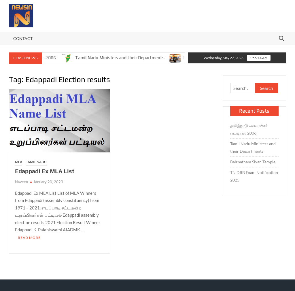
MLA (18, 162)
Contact (23, 38)
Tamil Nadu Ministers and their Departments (123, 57)
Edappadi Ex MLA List (44, 171)
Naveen (21, 181)
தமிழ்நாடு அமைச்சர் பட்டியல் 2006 (248, 129)
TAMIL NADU (36, 162)
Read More (29, 237)
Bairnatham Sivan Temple (252, 161)
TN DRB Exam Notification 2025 (254, 176)
